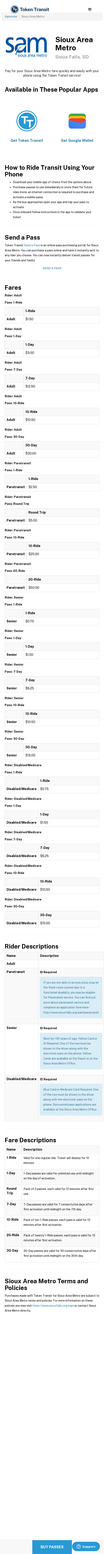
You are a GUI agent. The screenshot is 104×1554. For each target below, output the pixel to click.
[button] (90, 9)
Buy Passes (52, 1547)
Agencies (11, 16)
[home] (29, 9)
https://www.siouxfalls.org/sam (53, 1305)
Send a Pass (32, 245)
